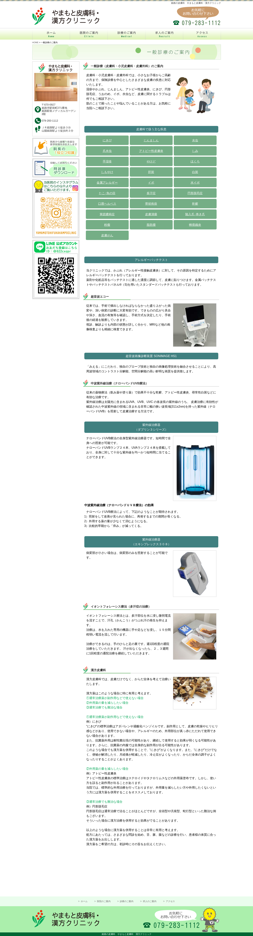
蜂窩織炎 (195, 224)
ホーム (84, 901)
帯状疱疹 (151, 203)
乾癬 (195, 203)
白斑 (195, 172)
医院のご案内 (103, 901)
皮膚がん (107, 235)
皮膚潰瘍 (151, 214)
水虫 (195, 140)
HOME (35, 42)
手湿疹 (107, 161)
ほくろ (195, 161)
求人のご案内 (149, 901)
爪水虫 (107, 151)
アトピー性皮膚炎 (151, 151)
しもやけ (107, 172)
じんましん (151, 140)
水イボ (195, 182)
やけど (151, 161)
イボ (151, 182)
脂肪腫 (151, 224)
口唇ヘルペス (107, 203)
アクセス (170, 901)
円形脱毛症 (195, 193)
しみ (195, 151)
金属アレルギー (107, 182)
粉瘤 (107, 224)
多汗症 (151, 193)
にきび (107, 140)
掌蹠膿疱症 (107, 214)
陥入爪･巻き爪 (195, 214)
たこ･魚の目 (107, 193)
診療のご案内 (126, 901)
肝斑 (151, 172)
